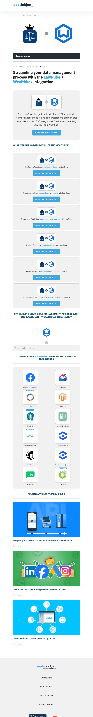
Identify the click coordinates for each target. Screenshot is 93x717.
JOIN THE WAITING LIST (46, 132)
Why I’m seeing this (29, 15)
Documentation (22, 55)
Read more (17, 511)
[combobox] (46, 348)
